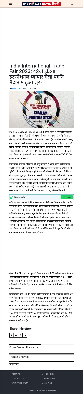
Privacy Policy (18, 378)
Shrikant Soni (17, 89)
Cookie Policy (48, 374)
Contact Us (47, 383)
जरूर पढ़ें (14, 364)
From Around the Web (22, 347)
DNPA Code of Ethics (21, 383)
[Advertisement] (41, 39)
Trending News (18, 356)
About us (16, 374)
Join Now (66, 197)
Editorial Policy (48, 378)
